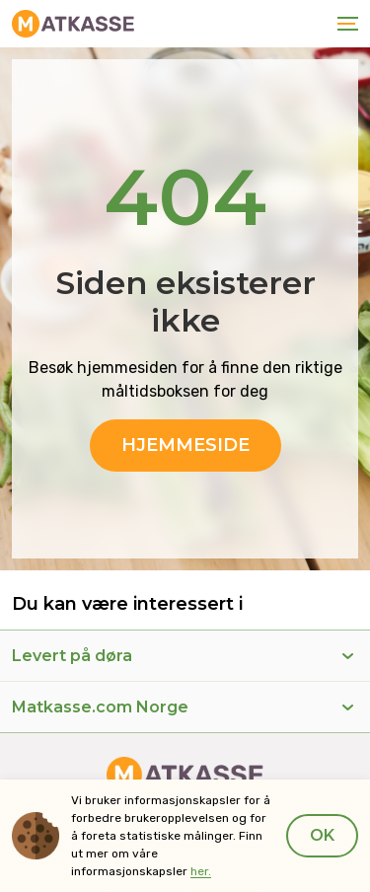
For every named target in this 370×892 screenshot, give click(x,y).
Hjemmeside (185, 445)
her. (200, 871)
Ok (322, 835)
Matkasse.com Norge (100, 707)
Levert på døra (72, 655)
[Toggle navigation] (344, 23)
